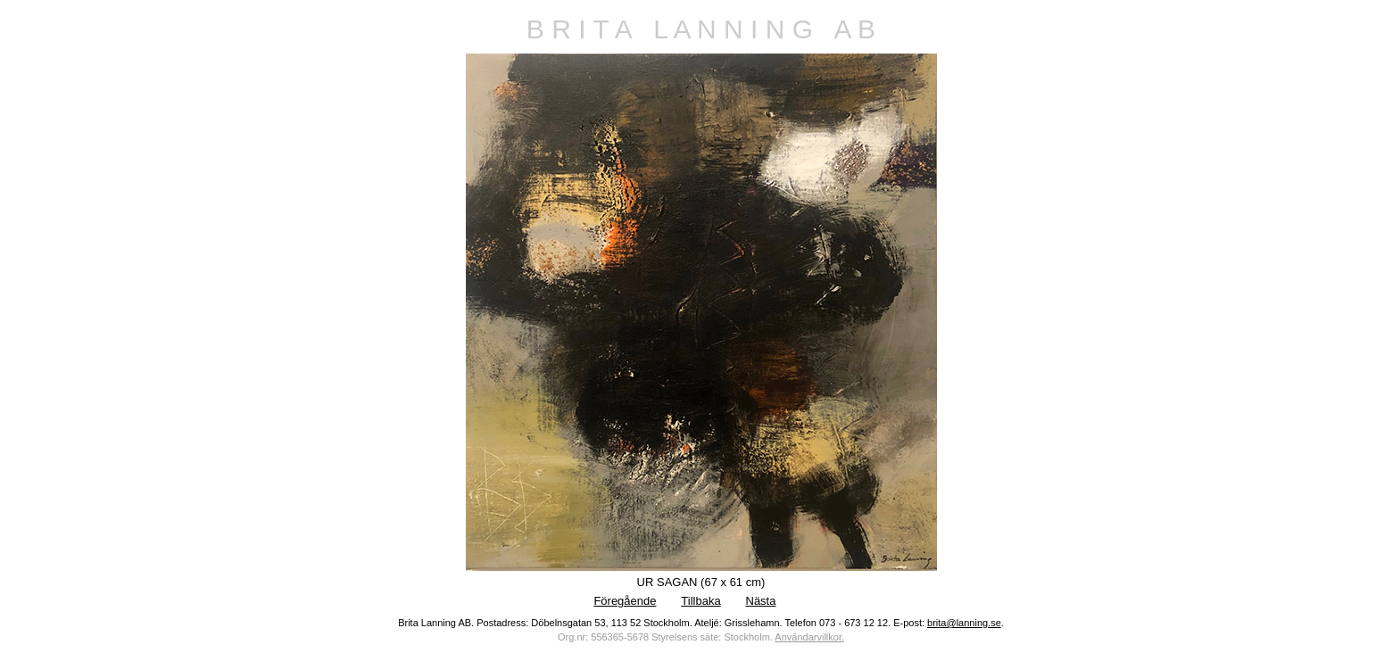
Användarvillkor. (809, 637)
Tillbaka (700, 601)
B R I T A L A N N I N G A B (700, 29)
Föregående (624, 601)
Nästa (761, 601)
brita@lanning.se (964, 622)
